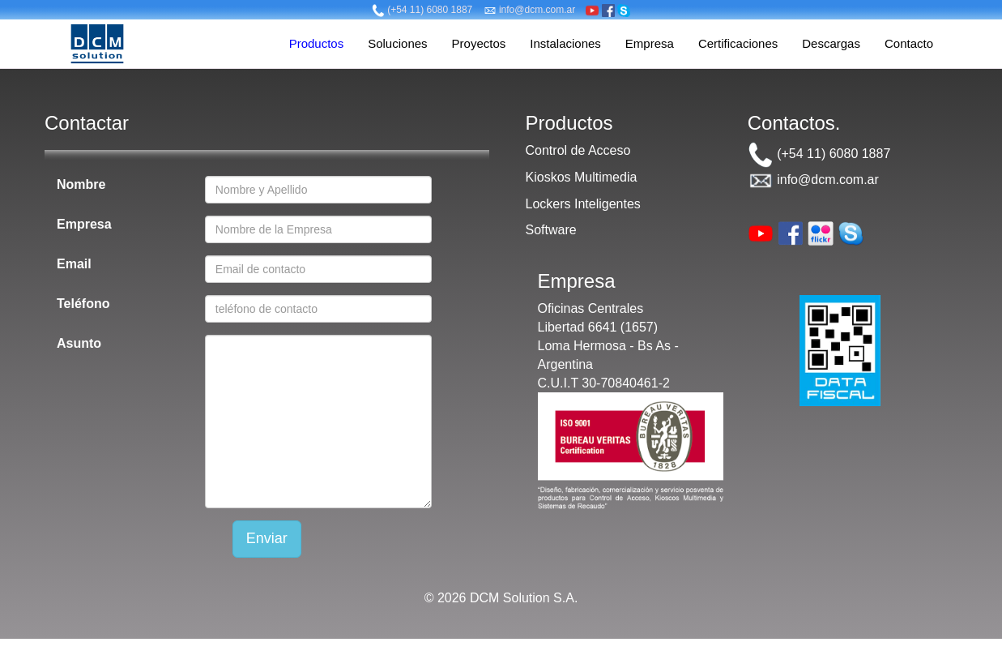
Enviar (267, 538)
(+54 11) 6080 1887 (422, 9)
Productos (316, 43)
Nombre (81, 184)
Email (74, 264)
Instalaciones (565, 43)
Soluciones (397, 43)
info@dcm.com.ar (530, 9)
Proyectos (479, 43)
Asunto (79, 343)
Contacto (909, 43)
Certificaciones (738, 43)
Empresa (649, 43)
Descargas (831, 43)
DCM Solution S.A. (524, 598)
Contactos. (794, 123)
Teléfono (83, 303)
